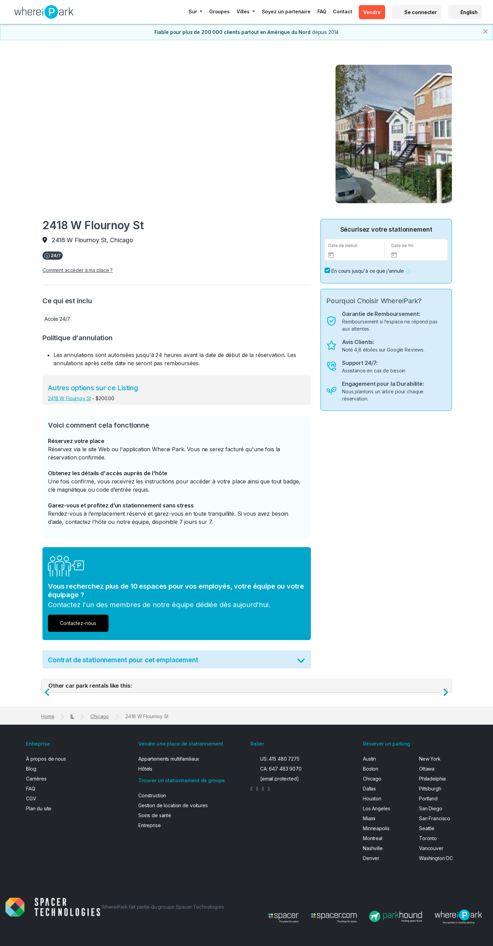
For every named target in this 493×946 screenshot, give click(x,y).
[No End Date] (327, 270)
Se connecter (420, 12)
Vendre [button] (371, 12)
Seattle (426, 828)
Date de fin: (402, 245)
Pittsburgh (430, 788)
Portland (428, 798)
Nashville (373, 848)
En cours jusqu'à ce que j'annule (367, 271)
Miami (369, 818)
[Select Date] (354, 254)
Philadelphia (432, 779)
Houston (372, 798)
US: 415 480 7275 (280, 759)
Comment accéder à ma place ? (77, 270)
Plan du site (38, 808)
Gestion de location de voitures (173, 805)
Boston (370, 769)
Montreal (372, 838)
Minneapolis (376, 828)
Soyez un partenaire (286, 11)
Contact (342, 11)
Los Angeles (376, 808)
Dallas (369, 788)
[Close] (485, 31)
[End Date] (417, 254)
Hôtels (145, 769)
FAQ (321, 11)
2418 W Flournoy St (69, 398)
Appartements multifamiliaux (168, 759)
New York (430, 759)
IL (72, 716)
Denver (371, 858)
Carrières (36, 779)
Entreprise (149, 825)
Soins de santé (154, 815)
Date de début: (343, 245)
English (469, 12)
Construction (152, 795)
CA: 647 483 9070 (281, 769)
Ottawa (426, 769)
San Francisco (434, 818)
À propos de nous (46, 759)
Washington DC (436, 858)
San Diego (430, 808)
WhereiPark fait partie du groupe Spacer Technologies (162, 907)
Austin (369, 759)
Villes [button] (244, 11)
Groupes (219, 11)
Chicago (99, 716)
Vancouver (431, 848)
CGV (31, 798)
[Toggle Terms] (301, 662)
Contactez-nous (78, 623)
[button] (409, 271)
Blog (31, 769)
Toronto (428, 838)
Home (47, 716)
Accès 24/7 (57, 319)
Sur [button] (193, 11)
